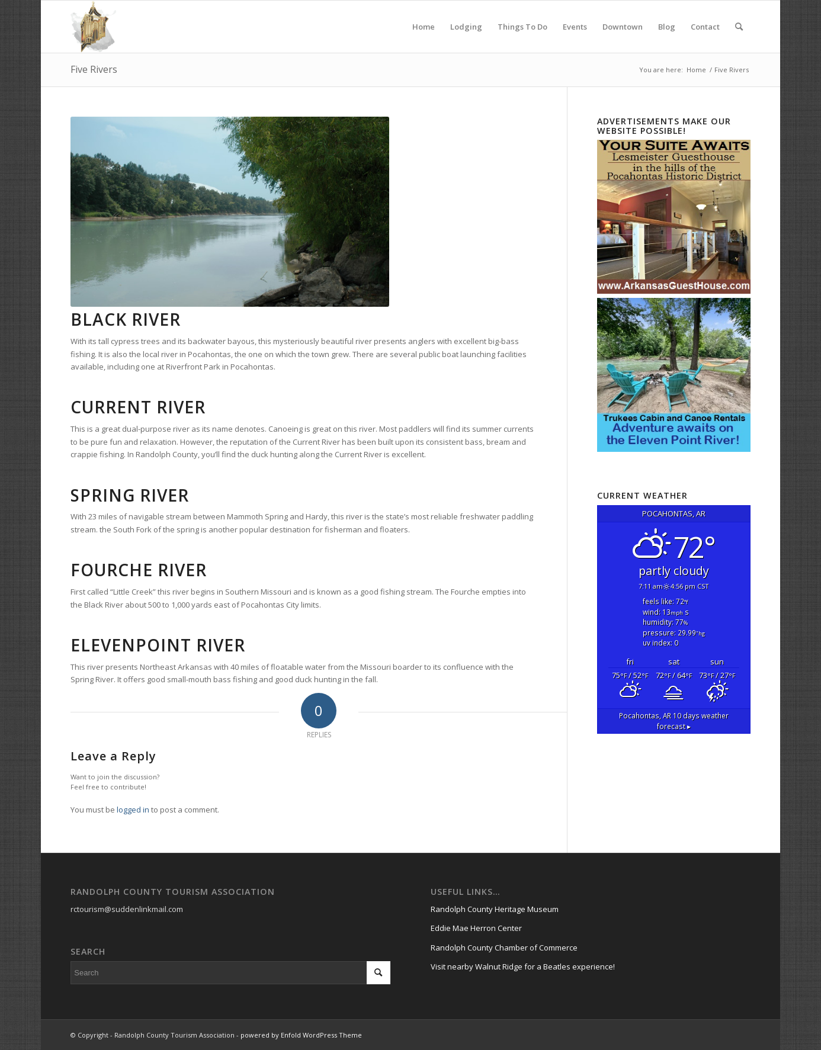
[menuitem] (423, 27)
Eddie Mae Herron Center (476, 928)
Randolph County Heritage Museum (495, 909)
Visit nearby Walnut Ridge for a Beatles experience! (523, 966)
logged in (133, 809)
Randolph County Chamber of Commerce (504, 947)
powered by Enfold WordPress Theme (301, 1034)
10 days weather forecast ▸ (674, 721)
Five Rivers (93, 69)
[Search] (739, 27)
